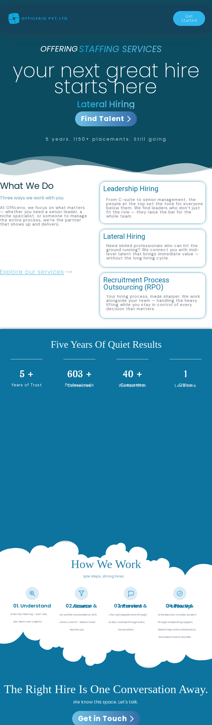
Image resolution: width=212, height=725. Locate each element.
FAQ (148, 24)
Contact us (91, 24)
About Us (124, 24)
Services (84, 12)
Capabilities (117, 12)
